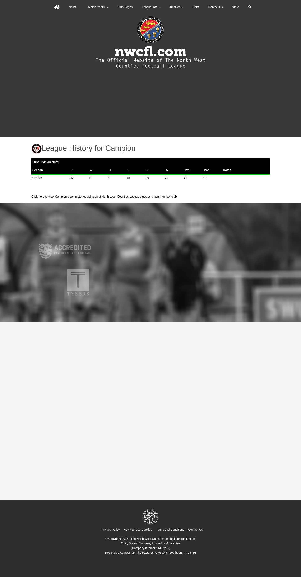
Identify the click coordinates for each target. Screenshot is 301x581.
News (74, 7)
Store (235, 7)
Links (195, 7)
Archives (176, 7)
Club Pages (125, 7)
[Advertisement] (150, 106)
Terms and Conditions (170, 529)
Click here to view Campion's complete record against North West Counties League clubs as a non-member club (104, 196)
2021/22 (36, 178)
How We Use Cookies (138, 529)
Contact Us (215, 7)
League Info (151, 7)
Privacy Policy (110, 529)
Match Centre (98, 7)
